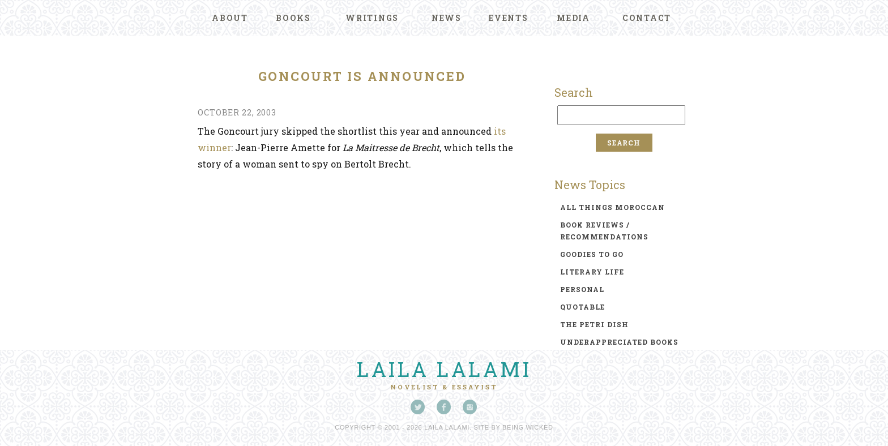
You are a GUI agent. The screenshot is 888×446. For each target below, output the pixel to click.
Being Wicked (527, 427)
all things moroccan (612, 207)
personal (582, 289)
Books (293, 17)
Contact (646, 17)
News (447, 17)
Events (508, 17)
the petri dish (594, 324)
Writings (372, 17)
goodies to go (592, 254)
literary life (592, 271)
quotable (582, 306)
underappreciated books (619, 341)
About (230, 17)
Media (573, 17)
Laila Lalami (444, 369)
